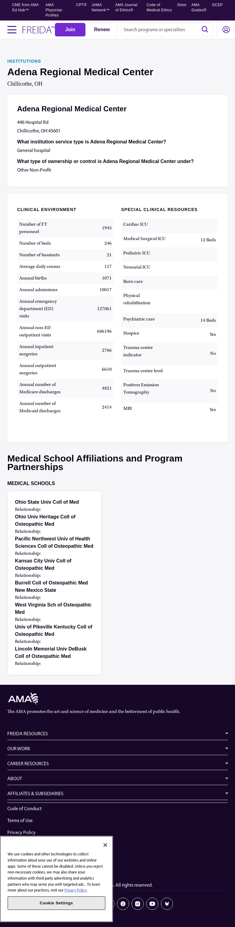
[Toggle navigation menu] (11, 29)
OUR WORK (18, 748)
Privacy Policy (21, 832)
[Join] (70, 29)
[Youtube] (152, 904)
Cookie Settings (23, 868)
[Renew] (102, 29)
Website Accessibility (28, 844)
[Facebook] (123, 904)
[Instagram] (138, 904)
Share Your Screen (25, 856)
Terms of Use (20, 820)
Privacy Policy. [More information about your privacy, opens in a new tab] (75, 890)
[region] (56, 879)
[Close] (105, 845)
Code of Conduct (24, 808)
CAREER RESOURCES (28, 763)
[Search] (204, 29)
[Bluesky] (167, 904)
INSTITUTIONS (24, 61)
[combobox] (167, 29)
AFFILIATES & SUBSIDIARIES (35, 793)
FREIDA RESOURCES (27, 733)
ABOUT (14, 778)
